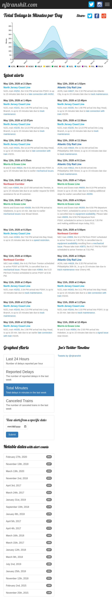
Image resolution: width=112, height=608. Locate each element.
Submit (12, 434)
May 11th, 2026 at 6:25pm (18, 229)
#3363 (17, 237)
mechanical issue (12, 269)
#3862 (16, 263)
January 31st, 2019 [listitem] (29, 499)
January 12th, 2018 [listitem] (29, 549)
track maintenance (99, 94)
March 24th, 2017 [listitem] (29, 492)
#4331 (17, 148)
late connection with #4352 (41, 94)
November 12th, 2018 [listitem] (29, 578)
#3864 (40, 269)
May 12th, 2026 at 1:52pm (71, 83)
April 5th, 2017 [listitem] (29, 521)
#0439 (28, 207)
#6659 (82, 187)
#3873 (83, 246)
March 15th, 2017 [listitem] (29, 542)
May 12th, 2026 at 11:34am (72, 140)
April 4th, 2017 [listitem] (29, 528)
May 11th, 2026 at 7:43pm (71, 180)
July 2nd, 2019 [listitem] (29, 563)
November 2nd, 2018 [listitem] (29, 478)
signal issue (102, 333)
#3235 (17, 128)
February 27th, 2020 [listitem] (29, 456)
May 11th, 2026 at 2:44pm (71, 282)
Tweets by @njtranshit (69, 356)
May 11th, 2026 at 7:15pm (18, 200)
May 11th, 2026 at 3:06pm (71, 256)
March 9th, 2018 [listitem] (29, 556)
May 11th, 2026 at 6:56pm (71, 200)
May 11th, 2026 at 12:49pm (72, 322)
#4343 (71, 289)
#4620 (71, 148)
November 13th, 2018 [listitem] (29, 463)
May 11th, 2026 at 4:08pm (18, 256)
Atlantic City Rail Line (69, 87)
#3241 (17, 108)
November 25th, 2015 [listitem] (29, 592)
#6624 (19, 168)
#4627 (71, 91)
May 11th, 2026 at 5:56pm (71, 229)
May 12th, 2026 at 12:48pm (72, 100)
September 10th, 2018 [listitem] (29, 506)
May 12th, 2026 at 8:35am (17, 160)
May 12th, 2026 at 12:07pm (18, 120)
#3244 (71, 309)
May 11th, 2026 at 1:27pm (71, 302)
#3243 (17, 309)
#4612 (71, 168)
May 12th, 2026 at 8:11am (71, 160)
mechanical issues (45, 171)
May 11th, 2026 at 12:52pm (18, 322)
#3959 (70, 237)
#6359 (89, 194)
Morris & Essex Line (15, 164)
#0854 (73, 329)
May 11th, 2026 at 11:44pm (18, 180)
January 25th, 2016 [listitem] (29, 571)
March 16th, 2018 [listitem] (29, 535)
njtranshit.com (19, 4)
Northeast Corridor (14, 184)
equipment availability (85, 214)
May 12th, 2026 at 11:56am (72, 120)
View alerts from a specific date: (26, 420)
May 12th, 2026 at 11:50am (18, 140)
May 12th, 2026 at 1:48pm (18, 100)
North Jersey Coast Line (17, 87)
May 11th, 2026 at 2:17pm (18, 302)
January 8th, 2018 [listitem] (29, 513)
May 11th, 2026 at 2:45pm (18, 282)
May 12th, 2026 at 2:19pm (18, 83)
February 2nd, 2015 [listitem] (29, 585)
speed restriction (41, 240)
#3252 (17, 91)
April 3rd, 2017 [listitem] (29, 485)
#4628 (71, 263)
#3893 (16, 187)
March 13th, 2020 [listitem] (29, 471)
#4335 (71, 108)
